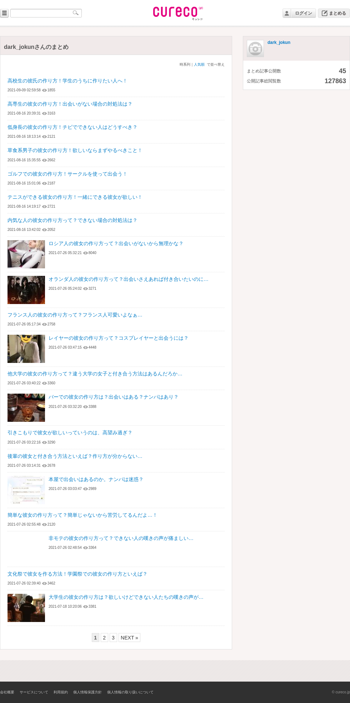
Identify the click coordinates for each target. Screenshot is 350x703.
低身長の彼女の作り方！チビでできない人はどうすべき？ (73, 127)
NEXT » (129, 638)
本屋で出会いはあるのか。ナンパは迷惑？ (96, 479)
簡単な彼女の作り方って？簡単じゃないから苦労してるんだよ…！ (83, 515)
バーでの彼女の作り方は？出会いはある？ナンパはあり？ (114, 397)
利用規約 (61, 692)
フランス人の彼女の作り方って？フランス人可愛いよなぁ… (75, 315)
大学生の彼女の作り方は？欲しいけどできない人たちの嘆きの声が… (126, 597)
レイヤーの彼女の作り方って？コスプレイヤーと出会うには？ (119, 338)
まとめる (337, 13)
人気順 (199, 64)
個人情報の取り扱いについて (130, 692)
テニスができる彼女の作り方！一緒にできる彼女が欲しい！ (75, 197)
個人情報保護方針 (87, 692)
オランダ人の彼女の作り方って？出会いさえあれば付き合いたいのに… (129, 279)
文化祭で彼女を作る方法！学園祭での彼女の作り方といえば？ (78, 574)
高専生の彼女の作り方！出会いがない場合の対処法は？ (70, 104)
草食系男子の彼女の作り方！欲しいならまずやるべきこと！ (75, 150)
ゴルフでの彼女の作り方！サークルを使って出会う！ (68, 174)
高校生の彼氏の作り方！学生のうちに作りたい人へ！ (68, 81)
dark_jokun (279, 42)
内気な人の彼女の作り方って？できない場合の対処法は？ (73, 220)
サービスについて (34, 692)
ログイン (303, 13)
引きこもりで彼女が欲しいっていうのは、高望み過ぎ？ (70, 432)
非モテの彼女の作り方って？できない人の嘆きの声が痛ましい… (121, 538)
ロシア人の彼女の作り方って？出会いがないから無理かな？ (116, 243)
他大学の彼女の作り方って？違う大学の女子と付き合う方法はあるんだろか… (95, 373)
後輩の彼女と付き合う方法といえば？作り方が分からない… (75, 456)
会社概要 (7, 692)
